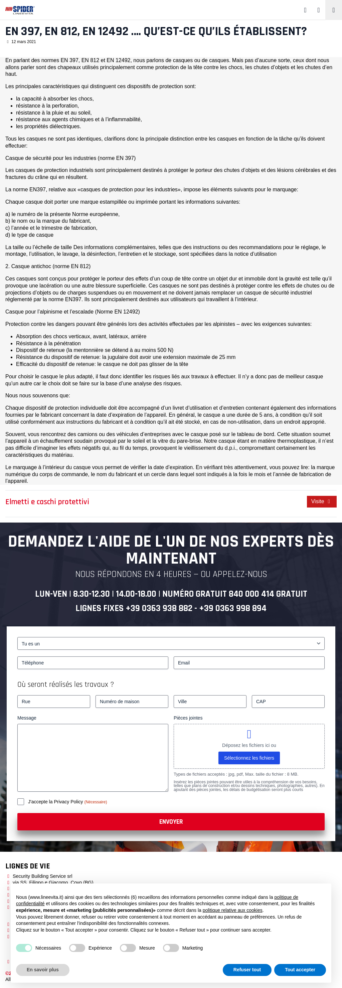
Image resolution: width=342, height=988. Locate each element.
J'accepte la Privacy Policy (56, 801)
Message (26, 718)
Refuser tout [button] (247, 969)
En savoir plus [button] (43, 969)
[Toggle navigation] (333, 10)
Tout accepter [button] (300, 969)
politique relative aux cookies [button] (233, 910)
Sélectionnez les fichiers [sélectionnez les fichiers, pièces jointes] (249, 758)
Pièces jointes (188, 718)
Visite (321, 501)
